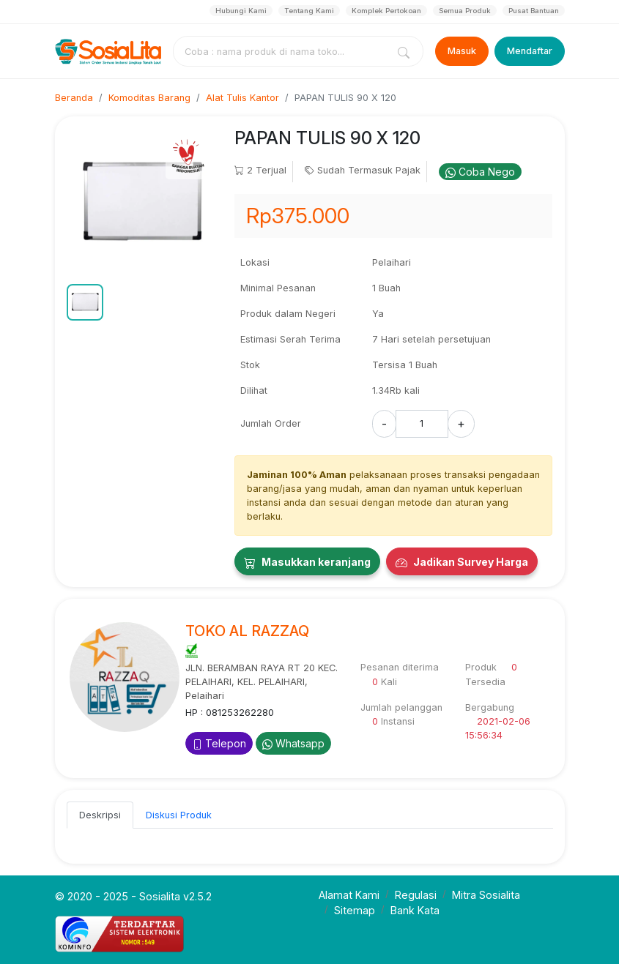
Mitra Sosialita (486, 895)
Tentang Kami (309, 11)
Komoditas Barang (149, 97)
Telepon (219, 743)
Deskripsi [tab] (100, 815)
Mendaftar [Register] (529, 50)
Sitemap (354, 910)
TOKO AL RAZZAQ (247, 631)
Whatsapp (293, 743)
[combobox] (282, 51)
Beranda (74, 97)
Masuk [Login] (462, 50)
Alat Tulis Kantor (242, 97)
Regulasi (416, 895)
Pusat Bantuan (533, 11)
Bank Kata (415, 910)
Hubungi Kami (241, 11)
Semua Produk (465, 11)
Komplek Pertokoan (386, 11)
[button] (85, 302)
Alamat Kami (349, 895)
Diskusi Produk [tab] (179, 815)
